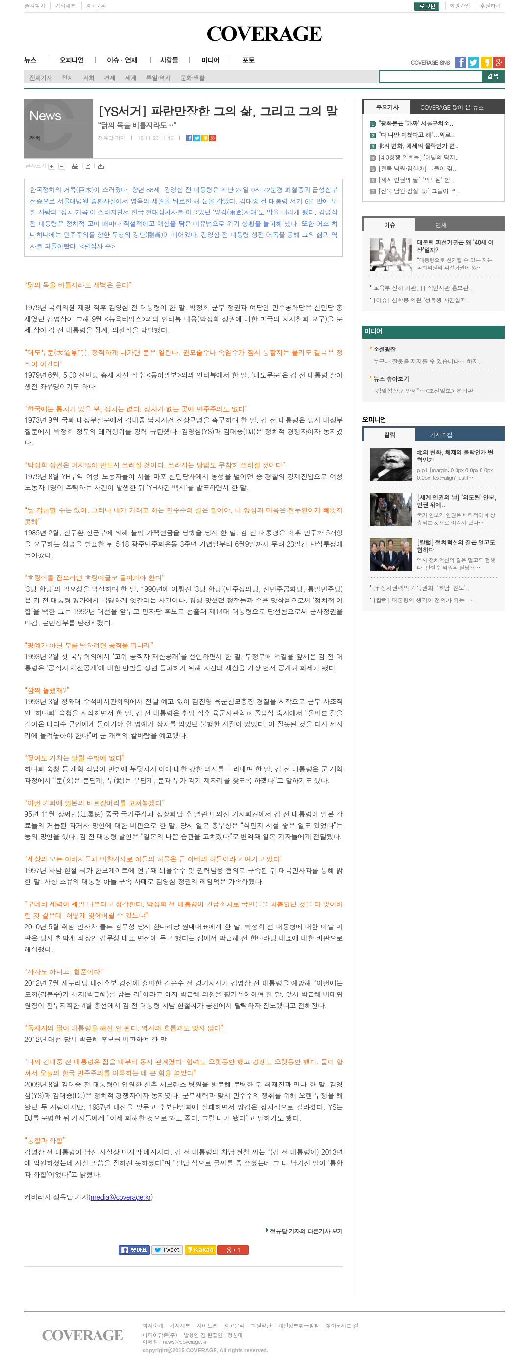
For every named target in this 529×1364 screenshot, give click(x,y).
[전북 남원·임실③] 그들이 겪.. (417, 168)
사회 (88, 77)
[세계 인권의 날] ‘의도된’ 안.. (416, 179)
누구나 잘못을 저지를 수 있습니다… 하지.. (427, 361)
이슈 (389, 224)
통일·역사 (158, 77)
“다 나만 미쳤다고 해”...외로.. (416, 134)
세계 (130, 77)
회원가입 (460, 5)
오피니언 (72, 63)
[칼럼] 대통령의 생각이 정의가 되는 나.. (424, 600)
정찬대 (235, 1335)
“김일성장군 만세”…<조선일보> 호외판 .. (426, 390)
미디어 (210, 63)
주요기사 (387, 107)
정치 (67, 77)
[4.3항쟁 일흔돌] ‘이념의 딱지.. (418, 157)
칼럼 (389, 434)
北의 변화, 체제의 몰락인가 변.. (418, 145)
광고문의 (96, 5)
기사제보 (65, 5)
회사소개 (153, 1325)
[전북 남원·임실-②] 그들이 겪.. (419, 190)
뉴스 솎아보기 (391, 378)
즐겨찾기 (34, 5)
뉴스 (36, 63)
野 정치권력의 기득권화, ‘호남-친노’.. (421, 587)
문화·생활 (192, 77)
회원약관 (261, 1325)
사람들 (170, 63)
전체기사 (40, 77)
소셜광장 (384, 349)
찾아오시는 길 (342, 1325)
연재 (441, 224)
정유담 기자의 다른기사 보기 (306, 1231)
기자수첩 (441, 434)
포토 (249, 63)
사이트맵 (207, 1325)
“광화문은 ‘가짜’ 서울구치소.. (415, 123)
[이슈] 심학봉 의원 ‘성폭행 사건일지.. (421, 300)
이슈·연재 (123, 63)
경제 (109, 77)
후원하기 (490, 5)
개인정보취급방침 (298, 1325)
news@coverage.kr (184, 1341)
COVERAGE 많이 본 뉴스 (451, 107)
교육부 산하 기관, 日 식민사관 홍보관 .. (423, 287)
